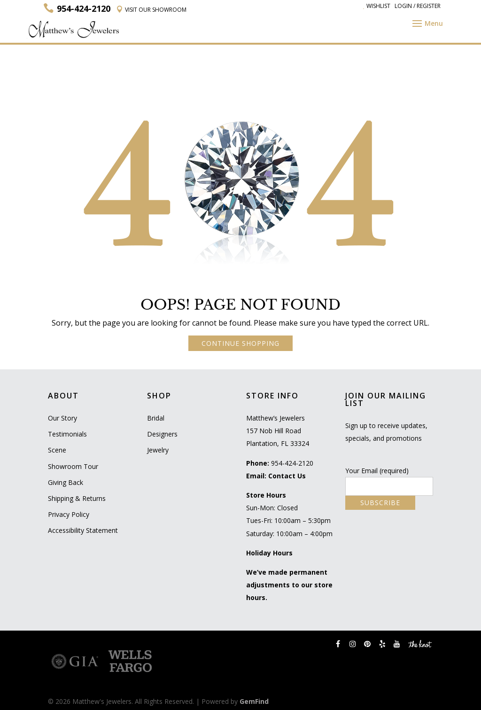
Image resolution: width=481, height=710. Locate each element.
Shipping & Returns (77, 498)
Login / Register (418, 6)
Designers (162, 433)
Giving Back (65, 482)
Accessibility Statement (83, 530)
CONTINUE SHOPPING (240, 343)
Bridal (155, 418)
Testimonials (67, 433)
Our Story (62, 418)
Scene (57, 449)
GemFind (254, 701)
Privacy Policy (68, 514)
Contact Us (287, 475)
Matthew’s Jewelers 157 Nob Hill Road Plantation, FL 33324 (277, 431)
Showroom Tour (73, 466)
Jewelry (158, 449)
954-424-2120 (292, 463)
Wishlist (376, 6)
